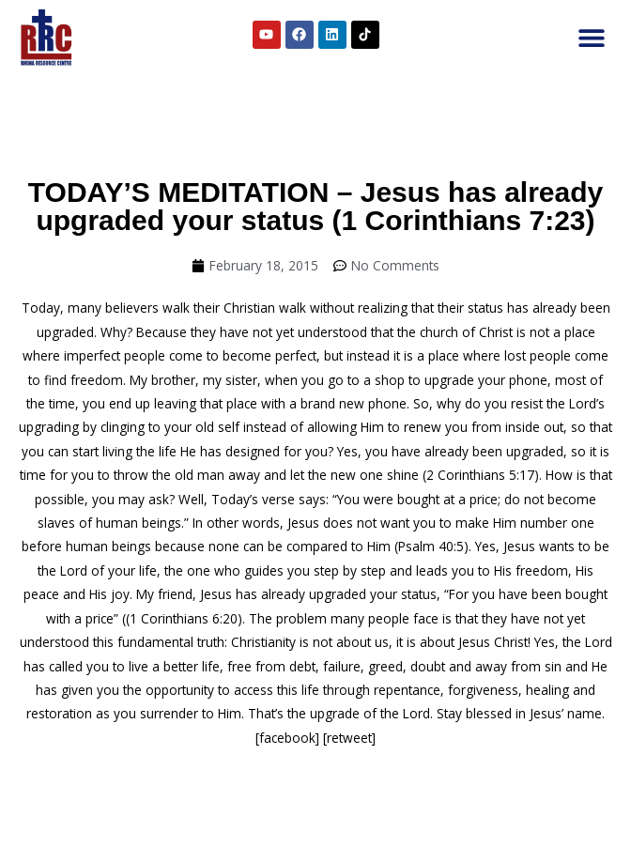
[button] (591, 38)
